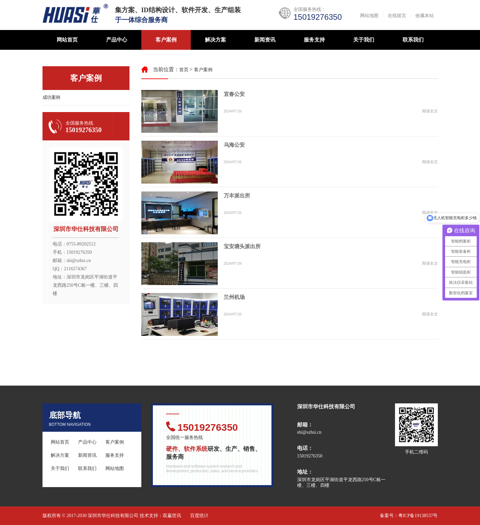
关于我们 (363, 40)
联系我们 (413, 40)
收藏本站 (424, 15)
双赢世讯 (172, 515)
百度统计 (199, 515)
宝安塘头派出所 (242, 246)
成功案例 (51, 97)
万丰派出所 (237, 195)
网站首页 (67, 40)
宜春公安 (234, 94)
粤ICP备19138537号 (418, 515)
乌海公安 (234, 145)
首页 (183, 69)
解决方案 (215, 40)
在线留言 (397, 15)
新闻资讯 (264, 40)
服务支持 (314, 40)
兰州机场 (234, 297)
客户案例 (166, 40)
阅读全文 (430, 111)
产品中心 (116, 40)
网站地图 (369, 15)
